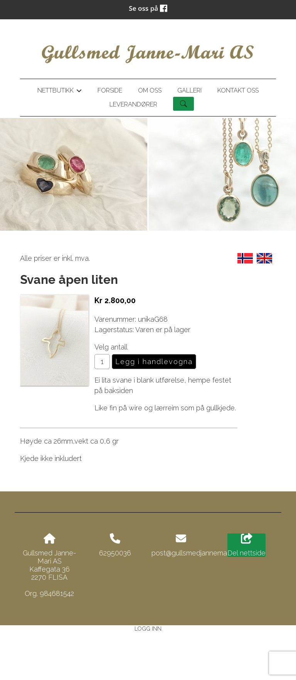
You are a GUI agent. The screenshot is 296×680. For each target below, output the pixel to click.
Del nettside (246, 545)
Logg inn (148, 628)
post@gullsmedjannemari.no (195, 553)
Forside (110, 90)
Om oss (149, 90)
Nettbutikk (59, 92)
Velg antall (111, 347)
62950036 (115, 553)
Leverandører (133, 104)
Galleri (189, 90)
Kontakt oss (238, 90)
